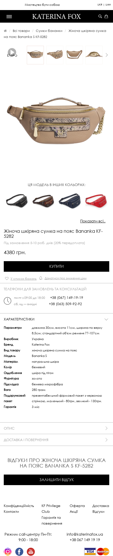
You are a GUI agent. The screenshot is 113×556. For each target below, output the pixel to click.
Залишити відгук (56, 479)
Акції (74, 511)
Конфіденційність (19, 505)
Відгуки (98, 511)
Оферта (77, 505)
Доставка (100, 505)
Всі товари (21, 31)
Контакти (11, 511)
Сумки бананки (49, 31)
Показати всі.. (92, 221)
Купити (56, 266)
